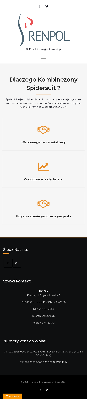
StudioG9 (60, 381)
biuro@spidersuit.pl (49, 49)
